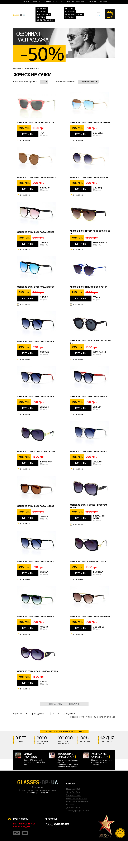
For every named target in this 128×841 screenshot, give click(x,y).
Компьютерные (73, 14)
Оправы (41, 17)
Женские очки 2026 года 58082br (36, 177)
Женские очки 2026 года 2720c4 (36, 396)
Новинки (42, 8)
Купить (27, 134)
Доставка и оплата (75, 2)
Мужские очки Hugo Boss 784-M (88, 287)
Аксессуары (43, 14)
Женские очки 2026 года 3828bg (89, 177)
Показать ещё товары (64, 704)
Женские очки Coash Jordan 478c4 (37, 671)
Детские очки (73, 807)
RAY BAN (69, 8)
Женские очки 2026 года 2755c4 (89, 396)
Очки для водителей (76, 798)
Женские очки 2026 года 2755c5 (35, 232)
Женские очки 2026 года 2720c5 (89, 451)
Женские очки (73, 795)
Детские (70, 17)
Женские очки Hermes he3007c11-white (89, 506)
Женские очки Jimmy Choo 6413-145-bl (90, 341)
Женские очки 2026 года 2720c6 (35, 342)
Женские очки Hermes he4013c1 (88, 562)
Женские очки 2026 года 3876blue (90, 122)
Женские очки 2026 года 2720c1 (35, 562)
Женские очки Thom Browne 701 (35, 122)
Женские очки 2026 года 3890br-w (90, 616)
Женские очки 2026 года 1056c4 (35, 506)
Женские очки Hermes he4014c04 (36, 451)
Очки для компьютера (77, 801)
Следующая (69, 714)
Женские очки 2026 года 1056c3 (35, 616)
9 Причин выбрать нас (53, 2)
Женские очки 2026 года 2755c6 (35, 287)
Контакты (104, 2)
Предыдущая (37, 714)
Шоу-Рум (25, 2)
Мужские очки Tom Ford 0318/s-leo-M (90, 232)
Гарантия (92, 2)
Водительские (45, 20)
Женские (42, 11)
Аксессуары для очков (77, 810)
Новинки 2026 (73, 789)
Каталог (36, 2)
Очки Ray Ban (73, 792)
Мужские (70, 11)
